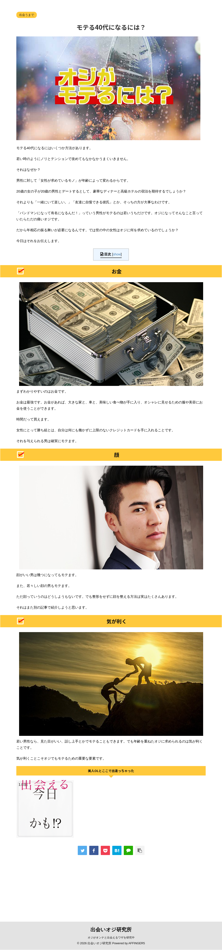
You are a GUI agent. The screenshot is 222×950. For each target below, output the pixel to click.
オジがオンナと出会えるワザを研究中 (111, 937)
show (117, 254)
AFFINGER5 (136, 943)
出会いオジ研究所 (111, 929)
